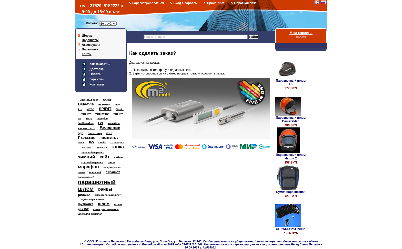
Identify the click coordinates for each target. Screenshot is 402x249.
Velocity (86, 113)
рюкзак (84, 194)
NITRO (90, 109)
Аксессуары (91, 45)
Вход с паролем (185, 3)
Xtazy (89, 118)
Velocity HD (102, 113)
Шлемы (87, 35)
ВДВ (80, 133)
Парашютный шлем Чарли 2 (291, 156)
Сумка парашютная (291, 192)
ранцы (105, 189)
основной (95, 172)
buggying (102, 118)
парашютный (86, 177)
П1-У (109, 133)
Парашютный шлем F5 (291, 82)
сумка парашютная (92, 199)
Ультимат (87, 147)
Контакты (96, 84)
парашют (113, 172)
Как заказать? (99, 64)
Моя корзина (301, 33)
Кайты (87, 54)
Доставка (96, 69)
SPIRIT (105, 108)
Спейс (102, 142)
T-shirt (119, 109)
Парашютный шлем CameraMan (291, 119)
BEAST (107, 100)
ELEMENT (104, 104)
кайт (105, 156)
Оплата (94, 74)
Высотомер (95, 133)
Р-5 (91, 142)
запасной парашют (92, 152)
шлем (104, 203)
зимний (86, 156)
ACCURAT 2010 (89, 100)
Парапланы (90, 49)
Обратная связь (246, 3)
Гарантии (96, 79)
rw (100, 122)
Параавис (86, 137)
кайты (118, 157)
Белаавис (110, 127)
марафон (88, 166)
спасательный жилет (107, 194)
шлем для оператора (105, 209)
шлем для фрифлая (90, 213)
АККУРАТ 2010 (86, 128)
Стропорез (117, 142)
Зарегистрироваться (148, 3)
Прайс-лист (215, 3)
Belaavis (86, 104)
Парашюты (90, 40)
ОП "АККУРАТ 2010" (291, 229)
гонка (118, 146)
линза (111, 162)
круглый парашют (92, 162)
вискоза (102, 147)
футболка (85, 204)
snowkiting (114, 123)
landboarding (86, 123)
